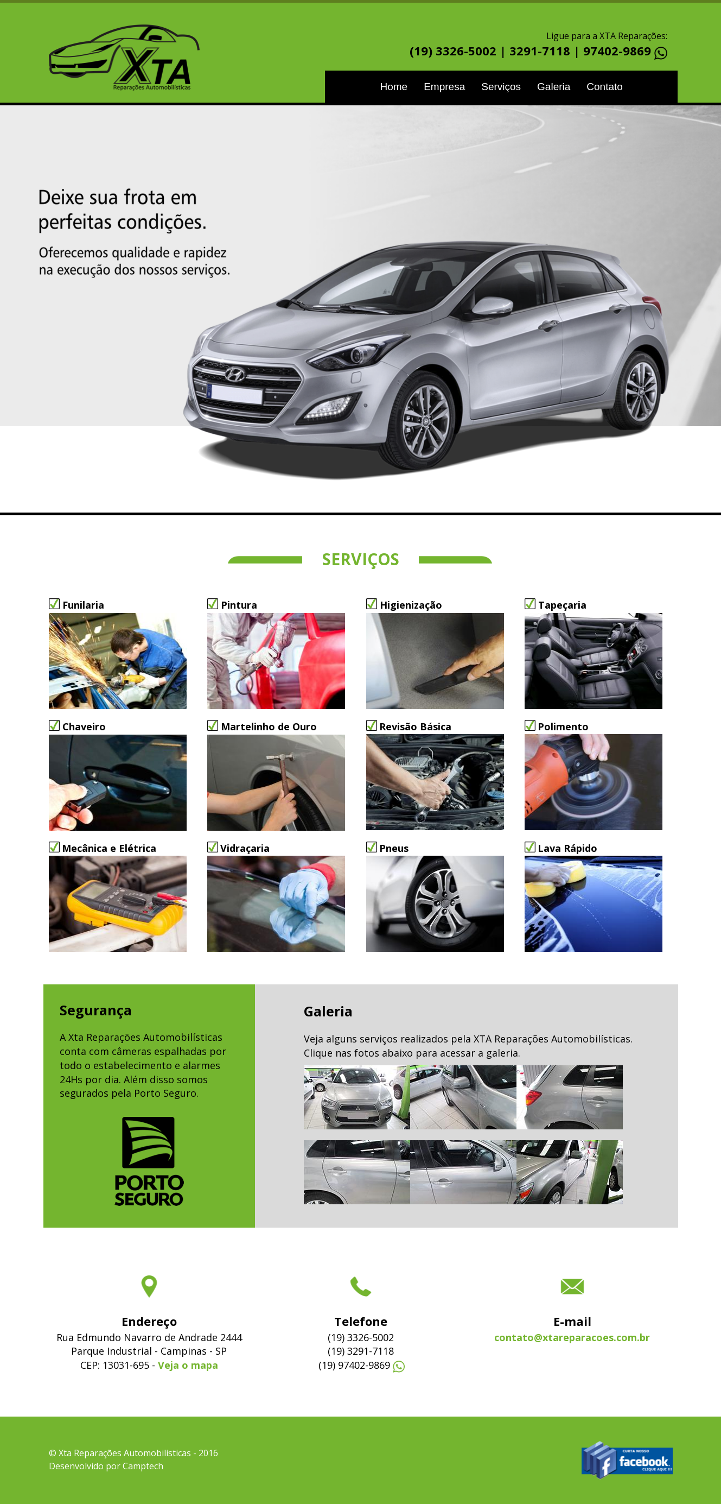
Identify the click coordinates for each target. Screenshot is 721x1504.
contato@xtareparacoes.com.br (572, 1337)
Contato (604, 86)
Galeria (553, 86)
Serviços (501, 86)
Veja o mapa (188, 1365)
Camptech (143, 1466)
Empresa (444, 86)
